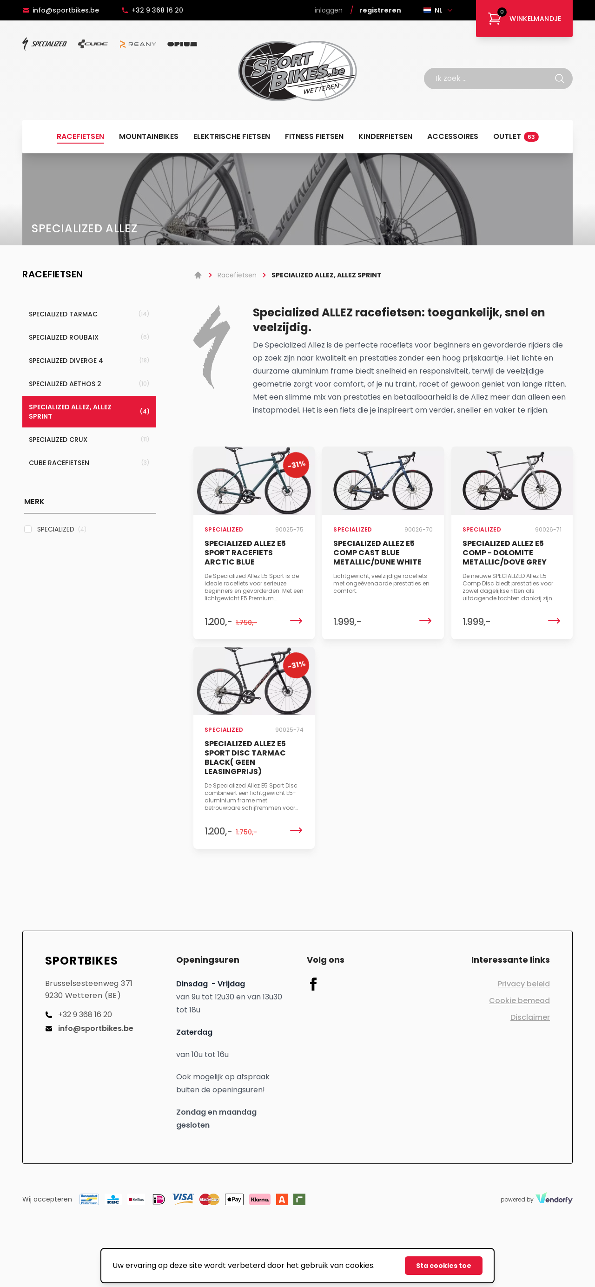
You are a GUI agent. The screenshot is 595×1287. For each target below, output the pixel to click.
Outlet (516, 136)
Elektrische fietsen (231, 136)
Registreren (380, 10)
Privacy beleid (524, 983)
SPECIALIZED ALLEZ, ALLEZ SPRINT (89, 411)
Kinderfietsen (385, 136)
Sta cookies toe (443, 1265)
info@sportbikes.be (60, 10)
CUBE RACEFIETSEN (89, 462)
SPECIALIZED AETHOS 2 (89, 383)
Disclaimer (530, 1017)
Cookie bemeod (519, 1000)
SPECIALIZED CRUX (89, 439)
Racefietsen (80, 136)
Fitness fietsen (314, 136)
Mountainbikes (148, 136)
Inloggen (329, 10)
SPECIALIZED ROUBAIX (89, 337)
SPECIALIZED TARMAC (89, 314)
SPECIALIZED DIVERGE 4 (89, 360)
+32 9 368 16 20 (152, 10)
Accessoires (452, 136)
